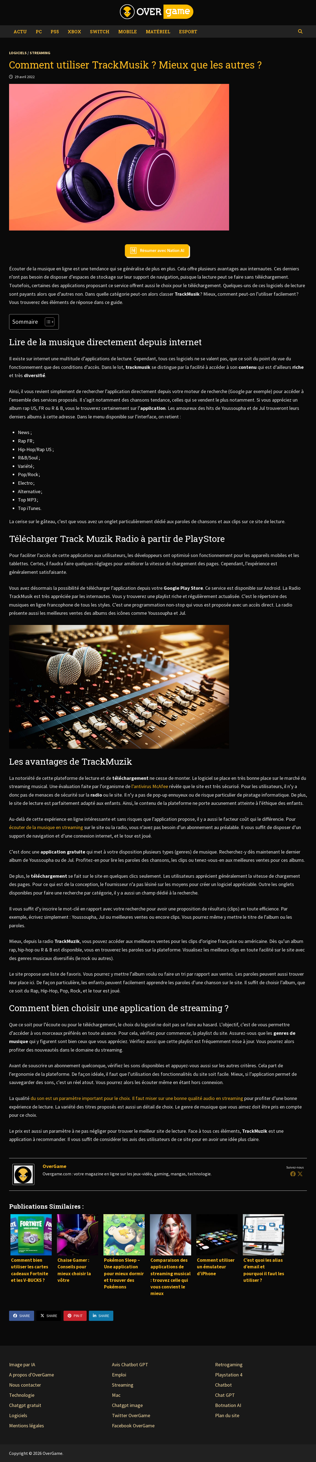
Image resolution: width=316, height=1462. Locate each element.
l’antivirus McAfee (149, 786)
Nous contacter (25, 1385)
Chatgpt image (127, 1405)
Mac (116, 1395)
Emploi (119, 1375)
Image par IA (22, 1364)
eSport (188, 31)
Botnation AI (228, 1405)
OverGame (54, 1166)
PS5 (55, 31)
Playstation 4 (228, 1375)
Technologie (21, 1395)
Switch (99, 31)
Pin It (75, 1315)
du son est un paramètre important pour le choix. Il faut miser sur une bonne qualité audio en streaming (137, 1098)
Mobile (127, 31)
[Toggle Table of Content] (47, 322)
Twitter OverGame (131, 1415)
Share (21, 1315)
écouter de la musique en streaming (46, 827)
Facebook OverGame (133, 1425)
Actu (20, 31)
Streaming (40, 52)
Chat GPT (225, 1395)
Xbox (74, 31)
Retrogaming (229, 1364)
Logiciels (18, 52)
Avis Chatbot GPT (130, 1364)
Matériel (158, 31)
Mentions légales (26, 1425)
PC (39, 31)
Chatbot (223, 1385)
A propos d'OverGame (31, 1375)
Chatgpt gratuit (25, 1405)
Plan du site (227, 1415)
